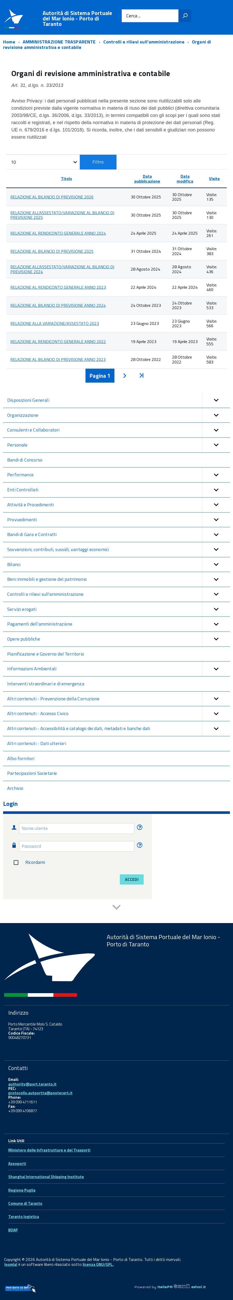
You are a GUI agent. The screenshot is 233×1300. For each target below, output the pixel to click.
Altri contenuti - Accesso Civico (118, 713)
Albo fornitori (21, 758)
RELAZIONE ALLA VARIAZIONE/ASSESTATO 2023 (54, 323)
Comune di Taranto (25, 1203)
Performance (118, 474)
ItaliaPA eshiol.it (181, 1286)
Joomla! (10, 1264)
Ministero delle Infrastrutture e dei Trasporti (49, 1150)
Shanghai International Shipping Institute (46, 1177)
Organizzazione (118, 415)
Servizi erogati (118, 609)
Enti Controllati (118, 489)
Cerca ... (133, 16)
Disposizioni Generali (118, 400)
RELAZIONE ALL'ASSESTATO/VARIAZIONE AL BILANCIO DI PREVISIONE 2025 (62, 215)
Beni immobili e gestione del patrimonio (118, 579)
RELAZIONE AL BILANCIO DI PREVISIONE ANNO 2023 (58, 359)
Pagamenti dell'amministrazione (118, 624)
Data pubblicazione (147, 178)
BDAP (13, 1230)
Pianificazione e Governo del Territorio (45, 653)
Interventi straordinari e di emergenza (45, 683)
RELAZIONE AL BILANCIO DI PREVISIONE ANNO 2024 (58, 305)
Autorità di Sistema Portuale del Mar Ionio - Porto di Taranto (77, 18)
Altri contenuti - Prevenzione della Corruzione (118, 699)
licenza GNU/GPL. (98, 1264)
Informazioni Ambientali (118, 669)
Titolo (66, 178)
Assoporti (17, 1164)
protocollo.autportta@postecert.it (40, 1093)
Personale (118, 445)
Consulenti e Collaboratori (118, 430)
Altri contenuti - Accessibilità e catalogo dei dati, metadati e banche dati (118, 728)
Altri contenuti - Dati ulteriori (36, 743)
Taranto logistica (23, 1217)
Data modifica (185, 178)
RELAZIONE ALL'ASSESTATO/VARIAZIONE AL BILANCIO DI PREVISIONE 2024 (62, 269)
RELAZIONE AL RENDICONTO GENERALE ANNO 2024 (58, 233)
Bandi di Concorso (24, 459)
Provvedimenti (118, 519)
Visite (214, 178)
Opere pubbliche (118, 639)
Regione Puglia (21, 1190)
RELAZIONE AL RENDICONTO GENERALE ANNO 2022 (58, 341)
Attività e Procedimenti (118, 504)
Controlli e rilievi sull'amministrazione (118, 594)
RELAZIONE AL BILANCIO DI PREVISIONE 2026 (52, 197)
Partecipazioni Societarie (32, 773)
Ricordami (28, 862)
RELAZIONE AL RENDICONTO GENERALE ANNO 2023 (58, 287)
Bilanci (118, 564)
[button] (216, 400)
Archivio (15, 788)
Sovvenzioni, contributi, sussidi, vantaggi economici (118, 549)
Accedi (131, 879)
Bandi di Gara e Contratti (118, 534)
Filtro (98, 161)
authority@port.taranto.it (32, 1084)
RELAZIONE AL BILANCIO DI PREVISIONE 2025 (52, 251)
